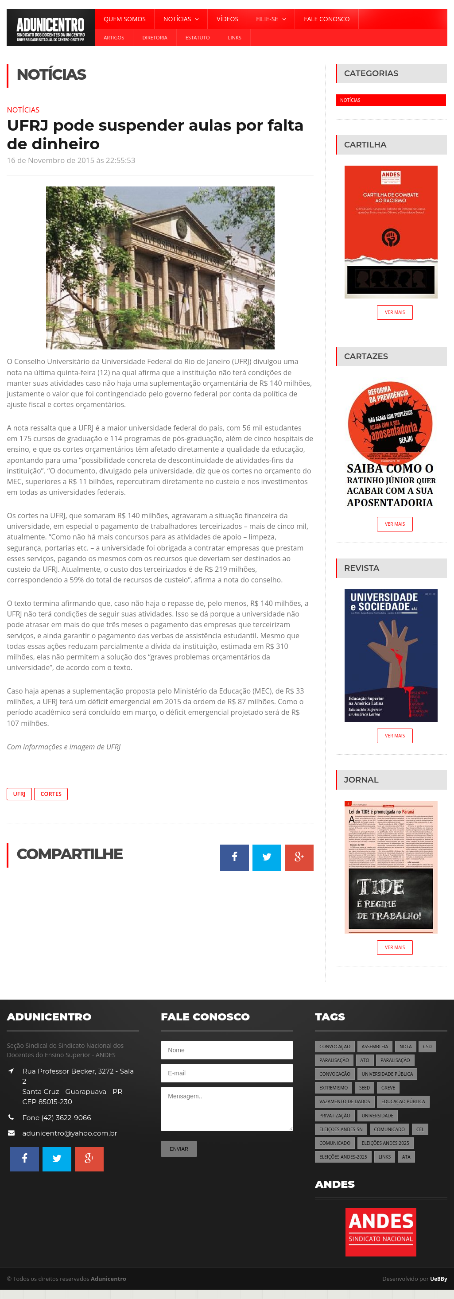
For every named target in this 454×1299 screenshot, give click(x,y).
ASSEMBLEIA (379, 1050)
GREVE (392, 1093)
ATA (412, 1165)
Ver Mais (395, 313)
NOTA (411, 1050)
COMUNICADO (394, 1136)
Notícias (25, 109)
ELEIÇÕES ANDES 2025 (390, 1151)
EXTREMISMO (334, 1093)
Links (234, 37)
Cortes (53, 794)
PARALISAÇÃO (335, 1065)
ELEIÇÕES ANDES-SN (343, 1136)
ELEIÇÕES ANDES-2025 (345, 1165)
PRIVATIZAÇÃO (336, 1122)
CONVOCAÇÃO (336, 1050)
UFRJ (20, 794)
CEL (427, 1136)
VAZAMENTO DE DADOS (347, 1108)
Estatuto (198, 37)
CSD (434, 1050)
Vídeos (227, 19)
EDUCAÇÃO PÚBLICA (410, 1108)
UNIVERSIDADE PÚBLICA (392, 1079)
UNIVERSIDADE (382, 1122)
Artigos (114, 37)
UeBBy (438, 1287)
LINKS (389, 1165)
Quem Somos (125, 19)
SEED (368, 1093)
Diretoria (154, 37)
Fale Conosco (326, 19)
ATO (368, 1065)
